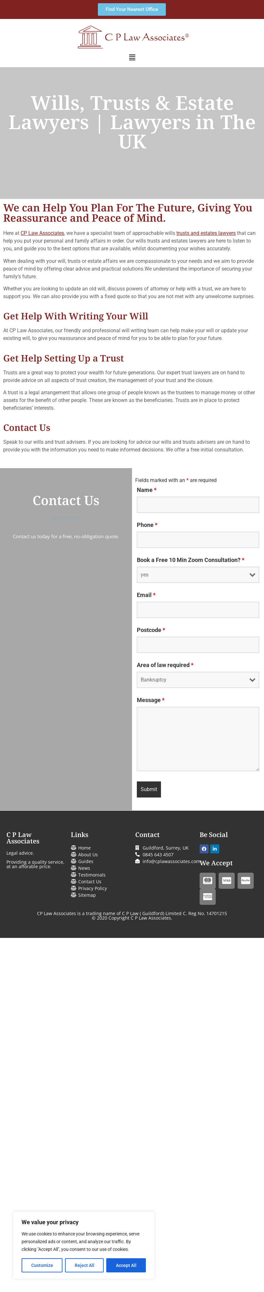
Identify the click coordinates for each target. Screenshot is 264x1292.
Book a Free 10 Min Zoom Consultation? (190, 560)
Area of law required (165, 665)
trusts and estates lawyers (206, 233)
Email (146, 595)
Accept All (126, 1265)
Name (146, 490)
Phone (147, 525)
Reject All (84, 1265)
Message (151, 700)
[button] (132, 58)
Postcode (151, 630)
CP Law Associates (42, 233)
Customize (42, 1265)
